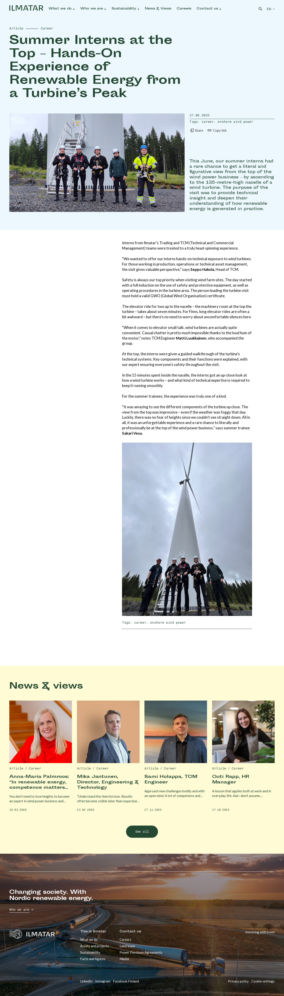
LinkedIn (86, 981)
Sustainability (90, 952)
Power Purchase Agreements (141, 952)
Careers (125, 939)
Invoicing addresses (260, 932)
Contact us (130, 932)
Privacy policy (238, 981)
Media (124, 959)
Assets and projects (94, 946)
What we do (89, 939)
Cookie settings (263, 981)
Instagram (102, 981)
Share (196, 130)
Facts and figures (92, 959)
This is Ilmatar (93, 932)
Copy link (217, 130)
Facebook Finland (126, 981)
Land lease (127, 946)
